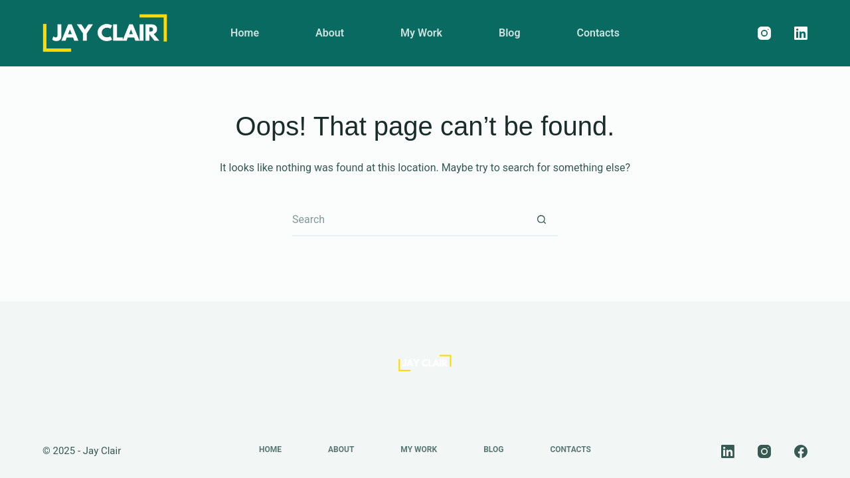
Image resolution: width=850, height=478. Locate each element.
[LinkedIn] (801, 33)
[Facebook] (801, 451)
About (329, 33)
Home (244, 33)
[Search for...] (408, 219)
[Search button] (541, 219)
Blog (509, 33)
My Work (421, 33)
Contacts (598, 33)
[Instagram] (764, 33)
